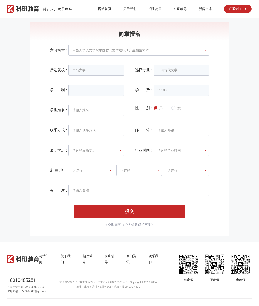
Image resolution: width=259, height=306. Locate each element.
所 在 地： (58, 170)
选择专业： (144, 70)
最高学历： (59, 150)
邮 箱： (144, 130)
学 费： (144, 90)
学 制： (59, 90)
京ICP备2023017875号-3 (112, 282)
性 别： (144, 108)
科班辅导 (180, 9)
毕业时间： (144, 150)
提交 (129, 211)
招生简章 (155, 9)
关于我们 (130, 9)
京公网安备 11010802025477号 (77, 282)
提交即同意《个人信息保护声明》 (129, 225)
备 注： (59, 190)
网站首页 (104, 9)
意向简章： (59, 50)
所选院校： (59, 70)
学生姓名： (59, 110)
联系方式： (59, 130)
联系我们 (237, 8)
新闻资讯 (205, 9)
